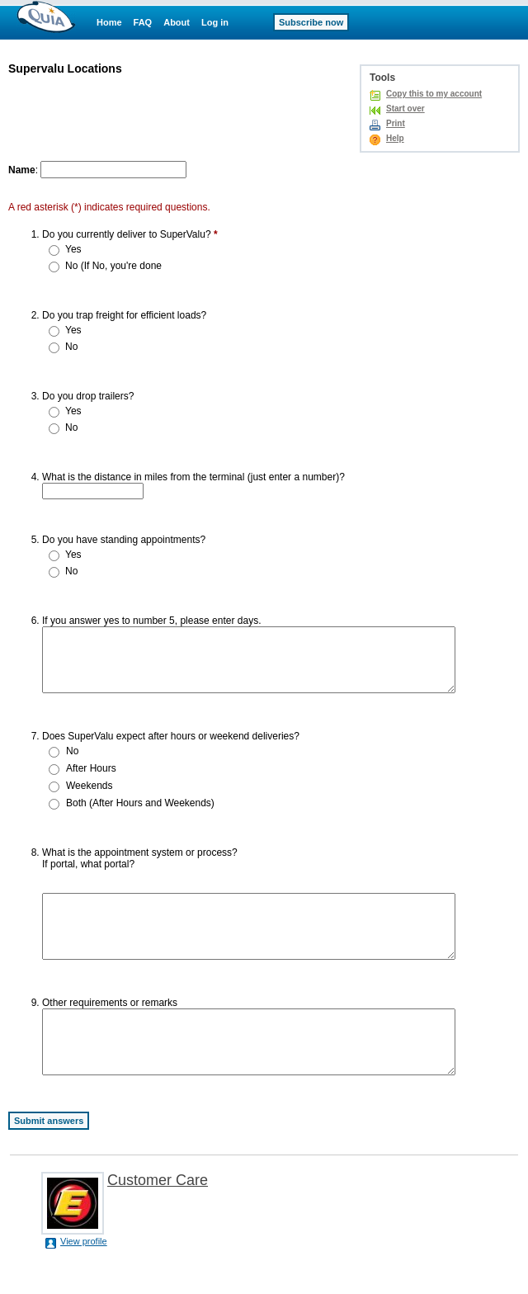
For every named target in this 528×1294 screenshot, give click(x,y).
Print (395, 123)
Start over (405, 108)
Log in (215, 22)
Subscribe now (311, 22)
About (176, 22)
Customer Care (157, 1217)
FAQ (143, 22)
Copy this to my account (434, 93)
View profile (83, 1278)
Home (109, 22)
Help (395, 138)
